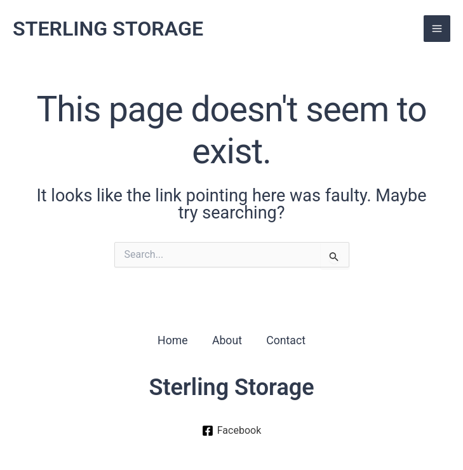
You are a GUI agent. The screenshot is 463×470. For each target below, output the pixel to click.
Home (171, 340)
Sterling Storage (231, 388)
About (226, 340)
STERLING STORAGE (116, 30)
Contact (287, 340)
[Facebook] (231, 431)
